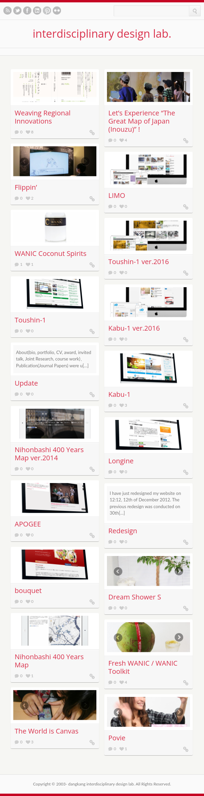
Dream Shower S (134, 596)
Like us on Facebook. (27, 10)
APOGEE (28, 524)
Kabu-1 (119, 394)
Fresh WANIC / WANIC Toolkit (142, 667)
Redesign (122, 530)
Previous (115, 87)
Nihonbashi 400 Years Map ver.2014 (49, 453)
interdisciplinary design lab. (102, 33)
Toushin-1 (30, 320)
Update (26, 383)
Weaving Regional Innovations (42, 117)
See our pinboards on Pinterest (47, 10)
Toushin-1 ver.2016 (138, 261)
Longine (121, 460)
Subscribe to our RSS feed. (7, 10)
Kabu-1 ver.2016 (134, 328)
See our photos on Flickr (57, 10)
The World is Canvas (46, 731)
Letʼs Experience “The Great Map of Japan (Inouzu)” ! (141, 121)
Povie (116, 737)
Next (181, 87)
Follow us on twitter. (17, 10)
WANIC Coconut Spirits (51, 253)
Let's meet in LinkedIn (37, 10)
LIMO (116, 195)
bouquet (28, 590)
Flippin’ (26, 187)
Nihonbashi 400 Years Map (49, 660)
